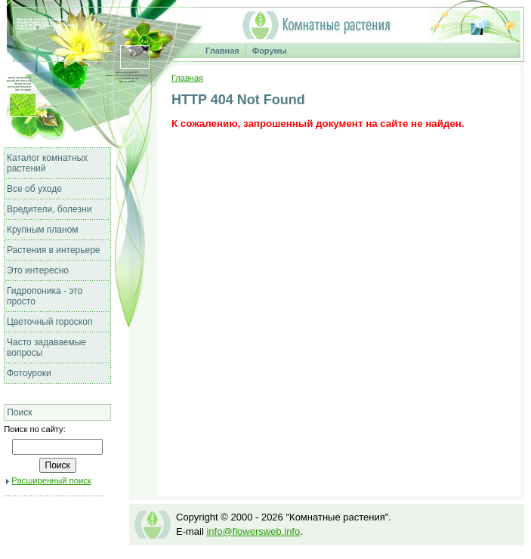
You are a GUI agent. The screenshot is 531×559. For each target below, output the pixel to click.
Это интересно (38, 270)
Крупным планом (43, 229)
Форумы (269, 50)
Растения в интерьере (53, 250)
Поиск (19, 412)
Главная (222, 50)
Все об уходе (34, 189)
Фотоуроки (29, 373)
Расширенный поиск (51, 480)
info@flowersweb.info (253, 531)
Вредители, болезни (49, 209)
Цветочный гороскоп (49, 322)
